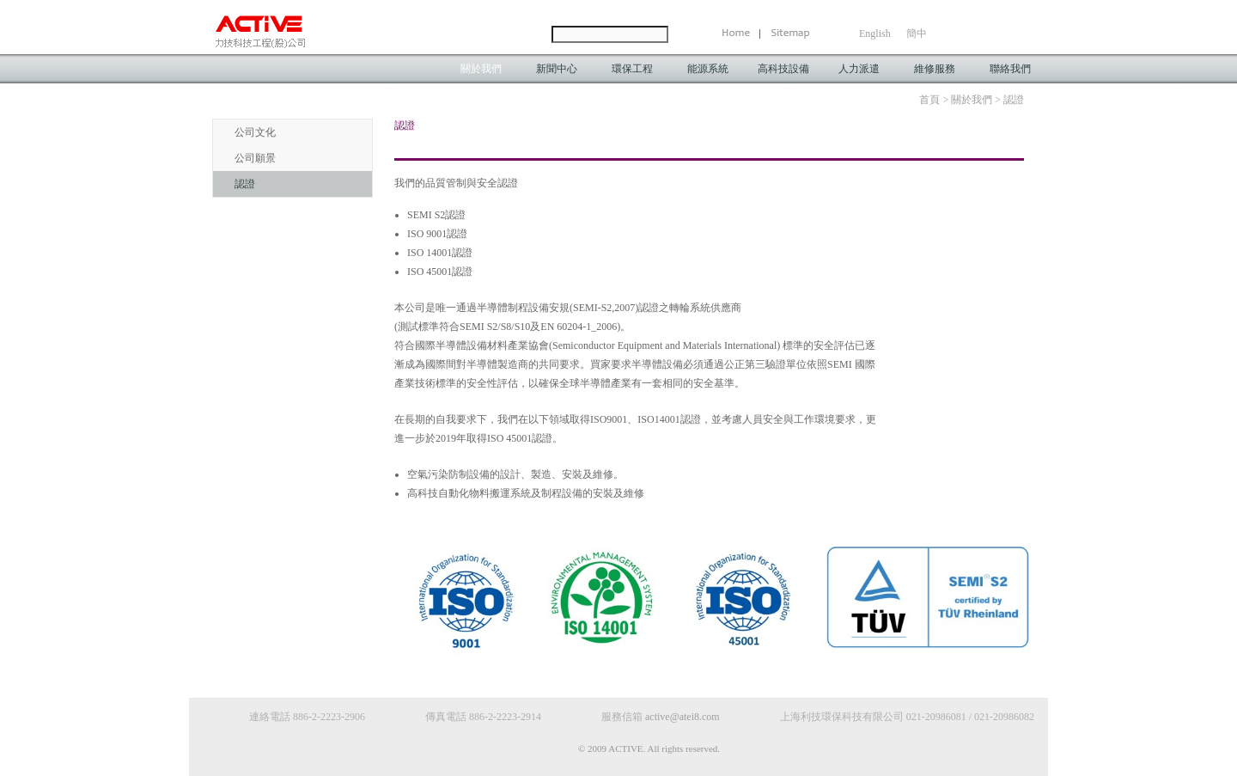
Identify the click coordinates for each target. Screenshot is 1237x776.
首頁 (929, 100)
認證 (245, 184)
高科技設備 (783, 69)
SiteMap (786, 34)
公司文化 (255, 132)
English (875, 33)
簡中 (916, 33)
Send (687, 34)
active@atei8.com (682, 717)
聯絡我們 (1010, 69)
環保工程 (632, 69)
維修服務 (934, 69)
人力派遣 (859, 69)
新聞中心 (556, 69)
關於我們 (481, 69)
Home (741, 34)
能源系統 (707, 69)
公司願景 (255, 158)
